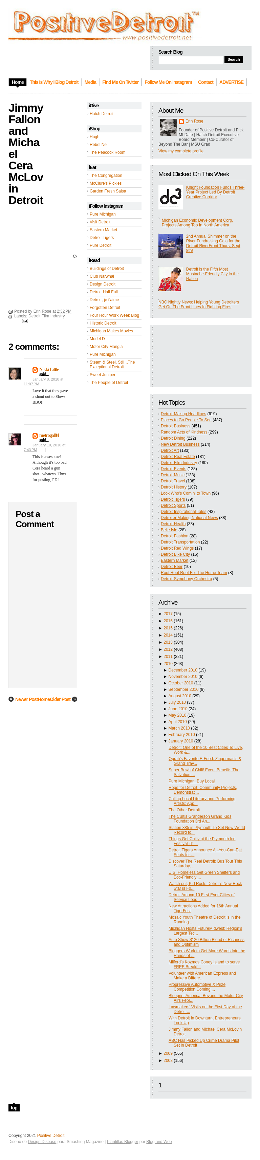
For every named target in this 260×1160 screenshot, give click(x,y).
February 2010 (182, 734)
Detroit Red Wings (177, 548)
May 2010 (178, 715)
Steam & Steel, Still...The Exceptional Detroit (112, 364)
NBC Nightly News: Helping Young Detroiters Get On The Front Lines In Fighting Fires (198, 304)
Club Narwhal (102, 276)
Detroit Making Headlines (183, 413)
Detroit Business (175, 426)
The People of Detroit (109, 382)
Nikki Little (49, 369)
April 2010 (178, 721)
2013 (168, 642)
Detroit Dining (173, 438)
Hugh (95, 136)
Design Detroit (102, 284)
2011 (168, 656)
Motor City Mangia (106, 346)
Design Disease (42, 1141)
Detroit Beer (171, 566)
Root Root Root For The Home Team (194, 572)
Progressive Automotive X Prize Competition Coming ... (197, 987)
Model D (97, 338)
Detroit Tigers (102, 237)
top (14, 1107)
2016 (168, 621)
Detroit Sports (173, 505)
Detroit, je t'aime (104, 299)
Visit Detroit (100, 222)
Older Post (60, 699)
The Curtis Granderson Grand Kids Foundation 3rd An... (200, 819)
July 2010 (177, 702)
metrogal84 (49, 435)
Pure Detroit (100, 245)
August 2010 (180, 696)
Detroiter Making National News (189, 517)
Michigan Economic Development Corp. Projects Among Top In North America (197, 222)
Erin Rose (194, 121)
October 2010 (181, 683)
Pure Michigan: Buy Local (192, 781)
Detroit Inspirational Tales (184, 511)
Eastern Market (103, 229)
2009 (168, 1053)
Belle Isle (169, 530)
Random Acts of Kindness (184, 432)
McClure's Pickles (106, 183)
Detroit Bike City (175, 554)
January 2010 (181, 741)
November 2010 (183, 676)
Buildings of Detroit (107, 268)
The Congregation (106, 175)
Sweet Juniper (102, 374)
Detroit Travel (173, 481)
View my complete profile (180, 151)
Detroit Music (173, 475)
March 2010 (179, 728)
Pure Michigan (103, 214)
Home (44, 699)
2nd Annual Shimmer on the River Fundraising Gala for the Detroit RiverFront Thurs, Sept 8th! (213, 243)
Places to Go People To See (186, 420)
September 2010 (184, 689)
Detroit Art (170, 450)
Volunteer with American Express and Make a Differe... (202, 975)
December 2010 (183, 670)
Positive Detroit (51, 1135)
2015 (168, 628)
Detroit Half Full (104, 292)
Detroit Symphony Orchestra (186, 578)
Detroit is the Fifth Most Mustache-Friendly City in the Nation (212, 274)
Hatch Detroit (101, 113)
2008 (168, 1060)
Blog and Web (159, 1141)
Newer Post (26, 699)
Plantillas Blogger (122, 1141)
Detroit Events (173, 468)
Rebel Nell (99, 144)
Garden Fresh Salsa (108, 191)
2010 (168, 663)
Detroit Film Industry (179, 462)
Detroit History (174, 487)
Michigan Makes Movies (111, 331)
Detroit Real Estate (178, 456)
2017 (168, 613)
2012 (168, 649)
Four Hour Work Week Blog (114, 315)
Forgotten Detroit (105, 307)
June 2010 (178, 708)
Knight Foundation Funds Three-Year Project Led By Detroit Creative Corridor (215, 192)
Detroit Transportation (180, 542)
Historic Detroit (103, 323)
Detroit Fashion (174, 536)
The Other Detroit (184, 810)
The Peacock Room (107, 152)
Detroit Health (173, 523)
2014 (168, 635)
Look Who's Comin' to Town (186, 493)
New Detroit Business (180, 444)
